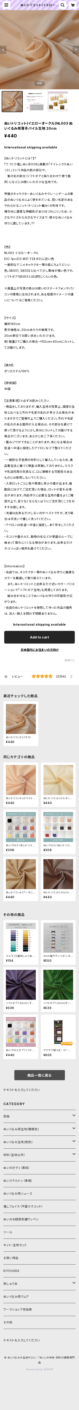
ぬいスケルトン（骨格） (18, 1180)
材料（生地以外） (14, 1155)
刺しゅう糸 (10, 1283)
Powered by (39, 1369)
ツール (7, 1232)
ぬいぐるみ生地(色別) (18, 1142)
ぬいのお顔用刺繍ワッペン (21, 1219)
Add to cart (39, 637)
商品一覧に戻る (39, 1075)
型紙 (6, 1116)
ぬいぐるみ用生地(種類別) (21, 1129)
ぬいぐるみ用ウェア (16, 1296)
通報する (69, 660)
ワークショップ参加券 (17, 1309)
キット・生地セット (15, 1245)
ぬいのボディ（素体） (16, 1168)
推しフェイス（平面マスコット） (23, 1206)
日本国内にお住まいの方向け (40, 650)
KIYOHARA (11, 1271)
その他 (7, 1322)
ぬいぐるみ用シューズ (17, 1193)
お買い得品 (11, 1258)
